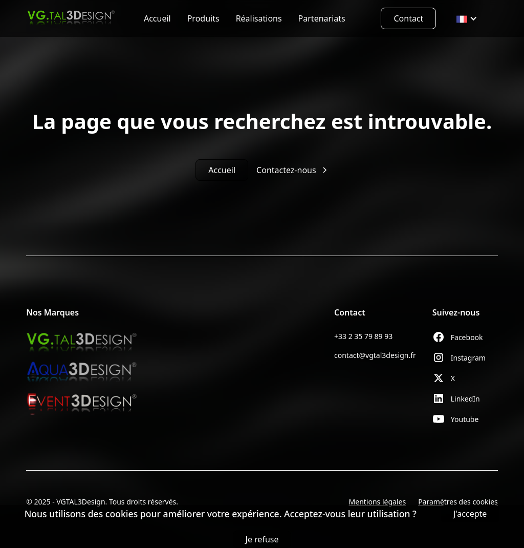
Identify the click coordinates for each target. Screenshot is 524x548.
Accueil (157, 18)
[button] (466, 18)
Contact (408, 18)
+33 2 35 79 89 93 (363, 336)
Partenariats (321, 18)
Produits (203, 18)
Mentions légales (377, 502)
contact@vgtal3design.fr (375, 355)
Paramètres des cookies (458, 502)
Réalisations (259, 18)
